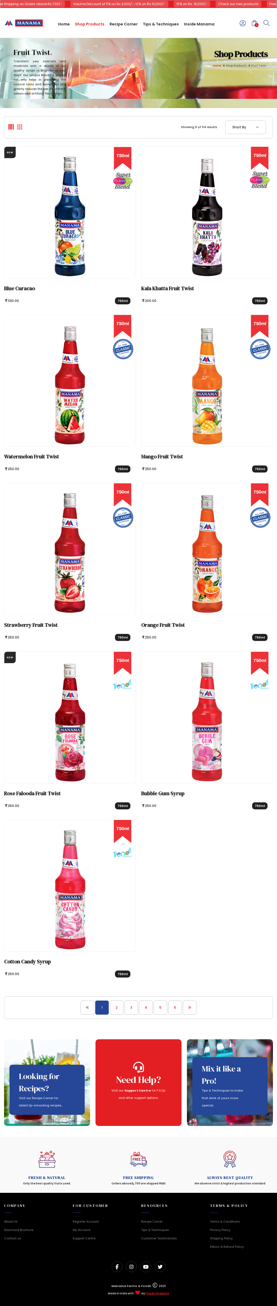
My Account (81, 1230)
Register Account (86, 1221)
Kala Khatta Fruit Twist (167, 288)
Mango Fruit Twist (162, 456)
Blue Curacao (19, 288)
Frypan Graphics (157, 1293)
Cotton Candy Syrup (27, 961)
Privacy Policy (220, 1230)
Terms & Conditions (225, 1221)
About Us (11, 1221)
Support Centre (84, 1238)
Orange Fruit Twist (163, 624)
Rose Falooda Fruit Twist (32, 793)
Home (217, 66)
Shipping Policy (221, 1238)
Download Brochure (18, 1230)
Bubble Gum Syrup (162, 793)
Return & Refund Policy (227, 1247)
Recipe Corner (152, 1221)
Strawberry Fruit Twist (31, 624)
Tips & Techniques (155, 1230)
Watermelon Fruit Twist (31, 456)
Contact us (12, 1238)
